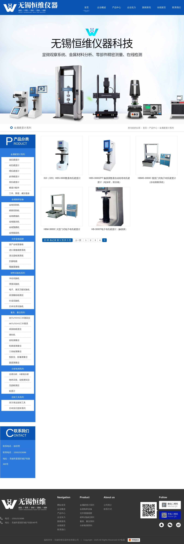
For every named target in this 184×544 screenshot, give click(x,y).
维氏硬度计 (14, 171)
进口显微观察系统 (17, 250)
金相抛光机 (14, 221)
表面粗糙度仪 (15, 329)
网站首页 (61, 505)
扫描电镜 (13, 261)
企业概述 (101, 7)
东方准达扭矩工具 (17, 402)
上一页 (78, 240)
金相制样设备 (18, 199)
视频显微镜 (14, 267)
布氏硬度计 (14, 165)
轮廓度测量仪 (15, 346)
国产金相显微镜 (16, 244)
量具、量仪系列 (18, 312)
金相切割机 (14, 205)
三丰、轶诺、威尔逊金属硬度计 (17, 194)
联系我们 (176, 7)
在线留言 (161, 7)
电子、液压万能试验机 (19, 289)
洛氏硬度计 (14, 160)
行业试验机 (14, 301)
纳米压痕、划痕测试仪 (19, 380)
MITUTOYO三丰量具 (18, 323)
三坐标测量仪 (15, 351)
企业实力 (131, 7)
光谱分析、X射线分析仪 (17, 375)
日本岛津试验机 (16, 306)
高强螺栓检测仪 (16, 295)
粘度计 (12, 391)
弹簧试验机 (14, 284)
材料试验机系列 (18, 273)
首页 (86, 7)
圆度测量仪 (14, 362)
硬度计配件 (14, 188)
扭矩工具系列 (18, 397)
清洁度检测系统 (16, 255)
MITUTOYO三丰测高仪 (19, 318)
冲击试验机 (14, 278)
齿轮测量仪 (14, 340)
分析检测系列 (18, 369)
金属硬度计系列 (166, 128)
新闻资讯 (146, 7)
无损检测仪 (14, 385)
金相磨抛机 (14, 216)
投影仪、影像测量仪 (18, 357)
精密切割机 (14, 210)
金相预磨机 (14, 227)
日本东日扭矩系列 (17, 408)
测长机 (12, 334)
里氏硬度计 (14, 182)
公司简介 (108, 505)
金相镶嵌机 (14, 233)
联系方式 (108, 509)
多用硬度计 (14, 176)
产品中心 (116, 7)
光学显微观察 (18, 239)
